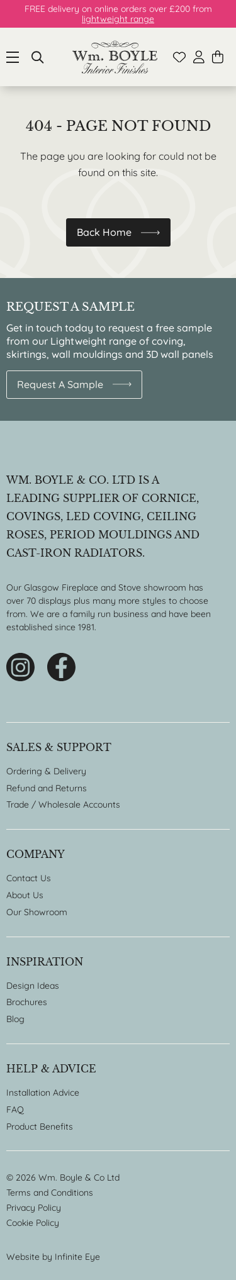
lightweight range (118, 19)
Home (114, 57)
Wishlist (179, 57)
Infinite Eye (77, 1256)
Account (199, 57)
